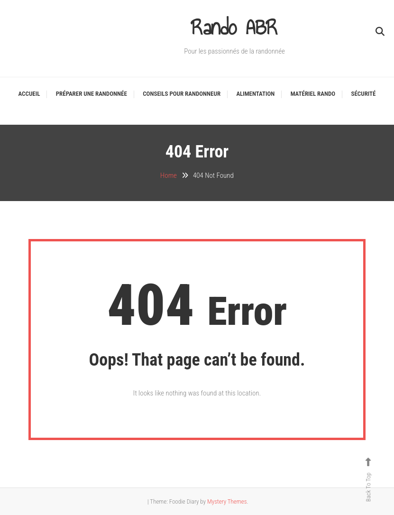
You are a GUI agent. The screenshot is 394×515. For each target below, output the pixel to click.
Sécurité (363, 93)
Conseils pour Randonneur (181, 93)
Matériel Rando (313, 93)
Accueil (29, 93)
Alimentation (255, 93)
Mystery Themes (227, 501)
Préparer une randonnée (91, 93)
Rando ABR (234, 27)
